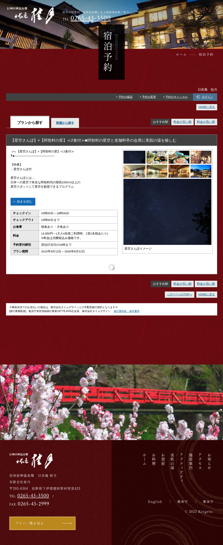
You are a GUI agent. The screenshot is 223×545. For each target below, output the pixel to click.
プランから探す (30, 123)
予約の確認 (126, 96)
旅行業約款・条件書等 (127, 311)
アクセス (200, 461)
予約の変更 (149, 96)
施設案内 (190, 461)
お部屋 (163, 459)
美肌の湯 (172, 461)
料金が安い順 (182, 122)
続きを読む (24, 201)
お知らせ (209, 461)
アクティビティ (181, 468)
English (155, 501)
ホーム (144, 459)
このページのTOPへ (179, 294)
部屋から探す (65, 123)
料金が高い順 (206, 122)
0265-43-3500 (90, 18)
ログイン (207, 96)
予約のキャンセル (176, 96)
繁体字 (208, 501)
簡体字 (182, 501)
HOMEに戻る (206, 107)
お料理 (153, 459)
